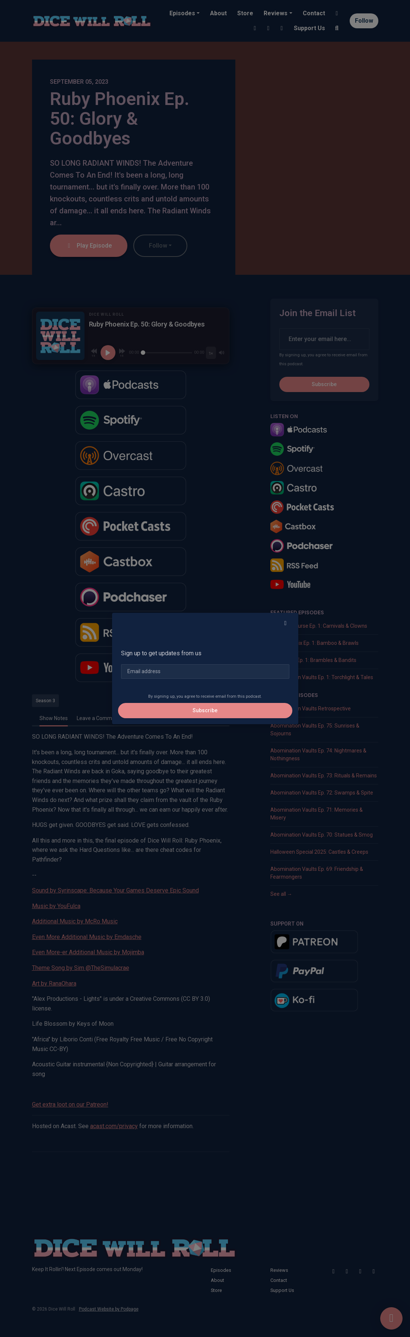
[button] (285, 623)
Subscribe (205, 710)
